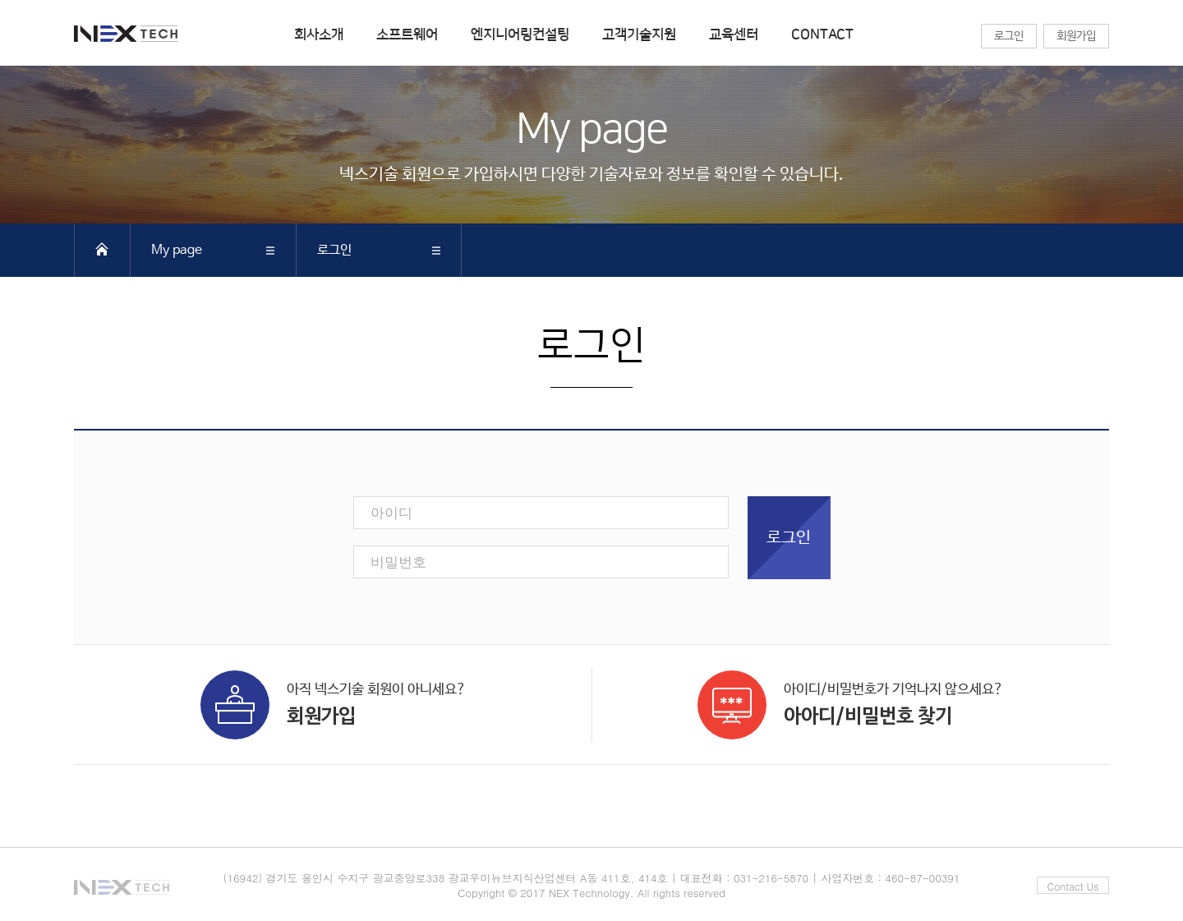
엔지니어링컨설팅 (520, 34)
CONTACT (822, 34)
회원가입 (1076, 36)
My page (176, 250)
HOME (101, 249)
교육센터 (733, 34)
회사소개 (318, 34)
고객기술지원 (639, 34)
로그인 (1009, 36)
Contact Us (1073, 886)
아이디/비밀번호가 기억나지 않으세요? (850, 702)
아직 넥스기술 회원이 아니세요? (333, 702)
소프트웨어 (407, 34)
